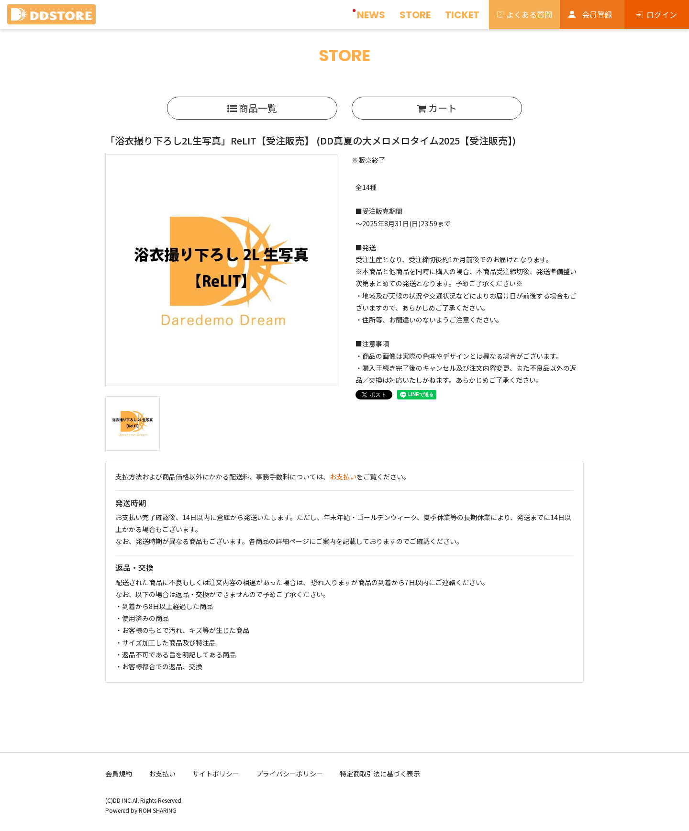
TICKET (462, 15)
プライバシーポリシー (289, 773)
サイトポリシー (215, 773)
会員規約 (118, 773)
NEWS (371, 15)
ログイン (661, 14)
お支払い (343, 476)
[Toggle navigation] (103, 17)
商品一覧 (252, 108)
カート (437, 108)
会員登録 (597, 14)
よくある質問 (529, 14)
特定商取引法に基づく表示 (380, 773)
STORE (415, 15)
